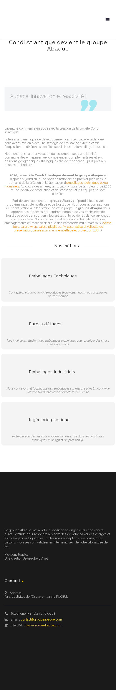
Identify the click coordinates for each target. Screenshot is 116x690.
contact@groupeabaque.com (41, 619)
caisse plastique (50, 226)
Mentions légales (16, 554)
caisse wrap (29, 226)
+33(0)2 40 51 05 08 (41, 613)
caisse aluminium (45, 230)
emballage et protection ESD (78, 230)
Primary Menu (107, 19)
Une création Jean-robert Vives (26, 558)
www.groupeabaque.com (43, 625)
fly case (68, 226)
